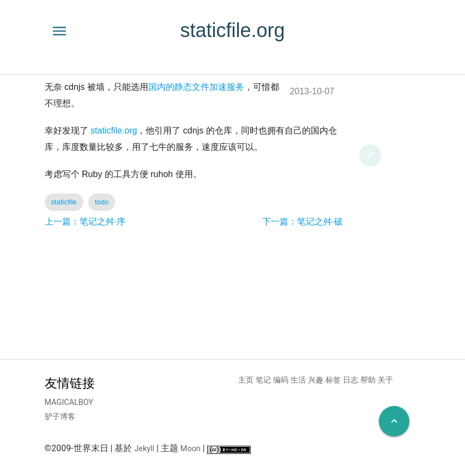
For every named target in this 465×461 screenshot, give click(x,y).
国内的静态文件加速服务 (196, 87)
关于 (385, 380)
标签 (333, 380)
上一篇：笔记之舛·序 (85, 221)
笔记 (263, 380)
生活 (298, 380)
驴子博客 (60, 416)
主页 (245, 380)
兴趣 (315, 380)
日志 (350, 380)
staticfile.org (113, 130)
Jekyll (144, 448)
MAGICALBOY (69, 402)
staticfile (64, 202)
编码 (280, 380)
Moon (190, 448)
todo (101, 202)
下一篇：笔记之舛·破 (302, 221)
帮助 (368, 380)
